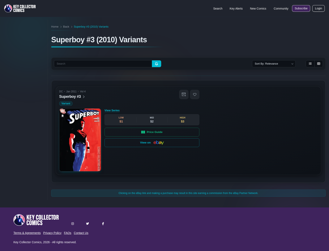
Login (318, 8)
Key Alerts (236, 8)
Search (217, 8)
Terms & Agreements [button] (27, 233)
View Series (112, 110)
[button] (183, 94)
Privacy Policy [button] (52, 233)
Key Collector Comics (27, 242)
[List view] (310, 63)
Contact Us (81, 233)
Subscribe (301, 8)
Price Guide (152, 132)
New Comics (258, 8)
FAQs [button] (67, 233)
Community (281, 8)
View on (152, 143)
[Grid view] (318, 63)
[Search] (156, 63)
